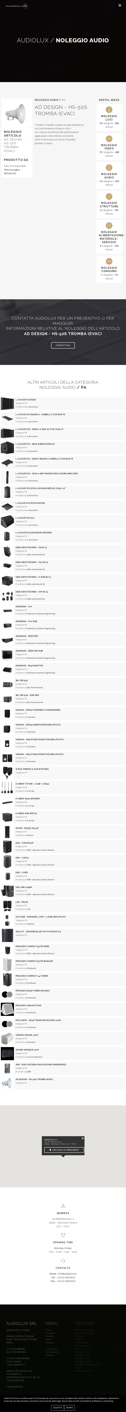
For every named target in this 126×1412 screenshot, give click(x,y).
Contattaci (63, 345)
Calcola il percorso (64, 1150)
